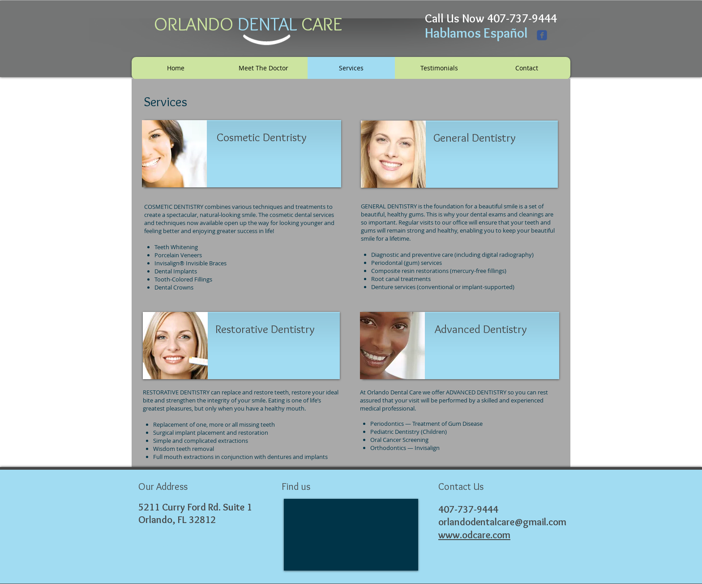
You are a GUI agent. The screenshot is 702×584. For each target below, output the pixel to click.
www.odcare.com (474, 535)
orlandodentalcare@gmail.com (502, 522)
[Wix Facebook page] (542, 35)
